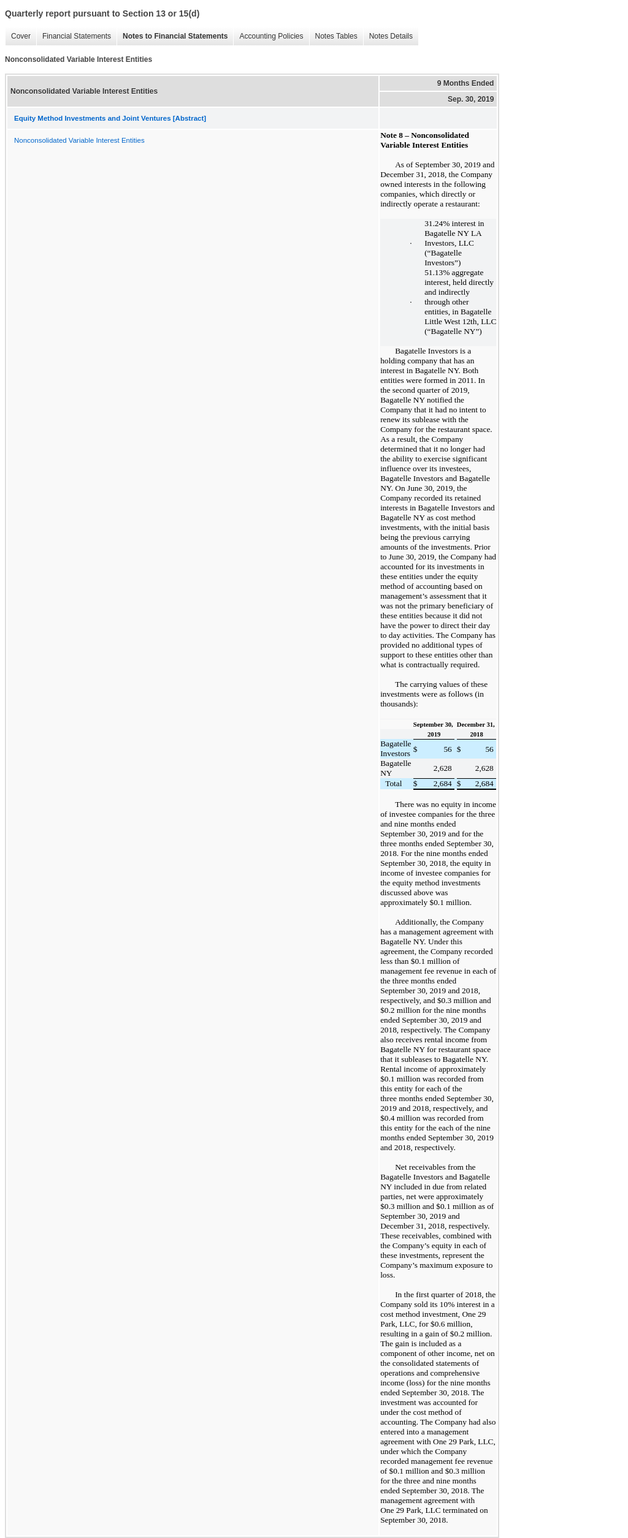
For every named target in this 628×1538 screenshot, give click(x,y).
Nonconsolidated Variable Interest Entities (79, 140)
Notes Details (388, 36)
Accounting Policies (268, 36)
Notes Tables (333, 36)
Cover (18, 36)
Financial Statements (73, 36)
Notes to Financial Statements (172, 36)
